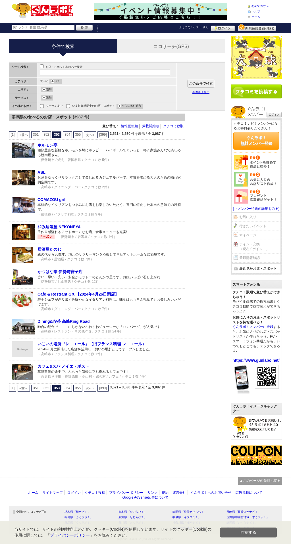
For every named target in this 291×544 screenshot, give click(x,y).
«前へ (23, 135)
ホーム (255, 16)
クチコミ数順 (173, 126)
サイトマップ (52, 493)
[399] (103, 135)
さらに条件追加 (132, 106)
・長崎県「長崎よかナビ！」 (242, 511)
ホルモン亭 (47, 145)
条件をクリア (200, 92)
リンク (152, 493)
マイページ (247, 235)
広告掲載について (249, 493)
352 (46, 135)
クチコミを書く (256, 91)
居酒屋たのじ (49, 249)
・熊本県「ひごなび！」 (131, 511)
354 (67, 135)
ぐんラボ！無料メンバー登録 (256, 140)
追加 (57, 81)
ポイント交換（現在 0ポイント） (254, 246)
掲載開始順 (150, 126)
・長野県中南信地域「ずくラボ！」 (246, 517)
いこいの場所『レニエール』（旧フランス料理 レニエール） (92, 344)
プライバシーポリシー (126, 493)
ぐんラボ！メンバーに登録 (252, 327)
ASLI (42, 172)
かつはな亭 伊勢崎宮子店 (60, 271)
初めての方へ (260, 6)
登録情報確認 (249, 258)
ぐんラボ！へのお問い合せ (210, 493)
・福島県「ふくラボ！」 (77, 517)
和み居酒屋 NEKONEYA (59, 227)
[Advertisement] (208, 199)
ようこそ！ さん (193, 27)
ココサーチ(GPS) (171, 46)
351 (36, 135)
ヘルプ (255, 11)
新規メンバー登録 (257, 27)
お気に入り (247, 217)
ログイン (223, 27)
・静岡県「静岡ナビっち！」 (188, 511)
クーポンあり (54, 106)
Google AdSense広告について (145, 497)
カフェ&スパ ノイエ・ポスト (63, 366)
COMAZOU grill (52, 199)
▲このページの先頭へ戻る (260, 481)
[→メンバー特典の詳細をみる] (256, 209)
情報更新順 (129, 126)
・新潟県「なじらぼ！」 (131, 517)
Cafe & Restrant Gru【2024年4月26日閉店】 (78, 294)
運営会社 (179, 493)
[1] (12, 135)
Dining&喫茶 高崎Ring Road (64, 321)
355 (78, 135)
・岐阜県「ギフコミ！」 (185, 517)
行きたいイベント (253, 226)
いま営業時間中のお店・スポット (93, 106)
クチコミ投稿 (95, 493)
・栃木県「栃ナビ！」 (76, 511)
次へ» (90, 135)
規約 (165, 493)
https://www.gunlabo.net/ (256, 360)
